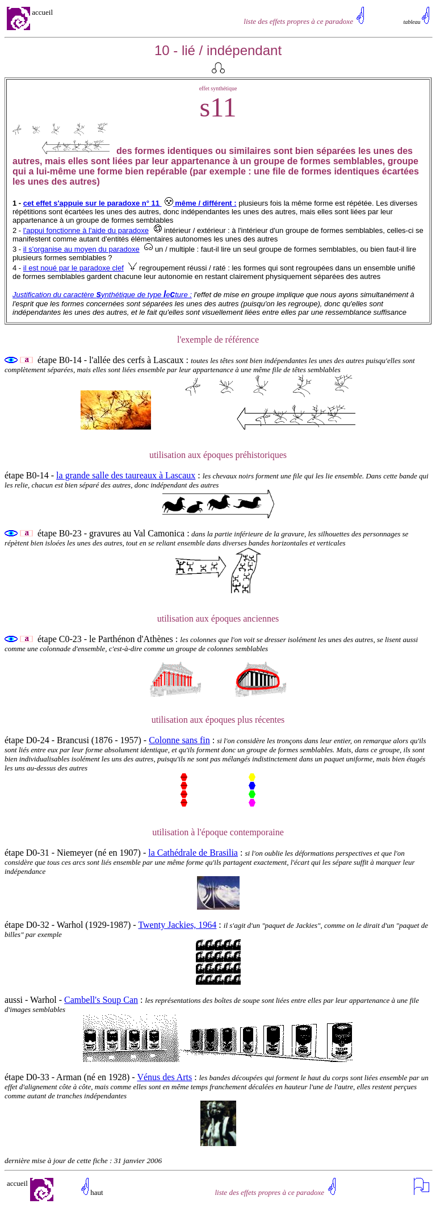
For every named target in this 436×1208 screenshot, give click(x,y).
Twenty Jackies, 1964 (177, 925)
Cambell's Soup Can (101, 1000)
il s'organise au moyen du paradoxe (81, 249)
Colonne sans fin (179, 740)
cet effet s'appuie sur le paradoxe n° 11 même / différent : (130, 203)
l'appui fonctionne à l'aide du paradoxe (86, 230)
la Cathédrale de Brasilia (193, 852)
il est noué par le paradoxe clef (73, 268)
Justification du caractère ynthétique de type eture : (102, 294)
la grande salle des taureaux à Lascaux (125, 475)
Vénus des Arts (164, 1077)
